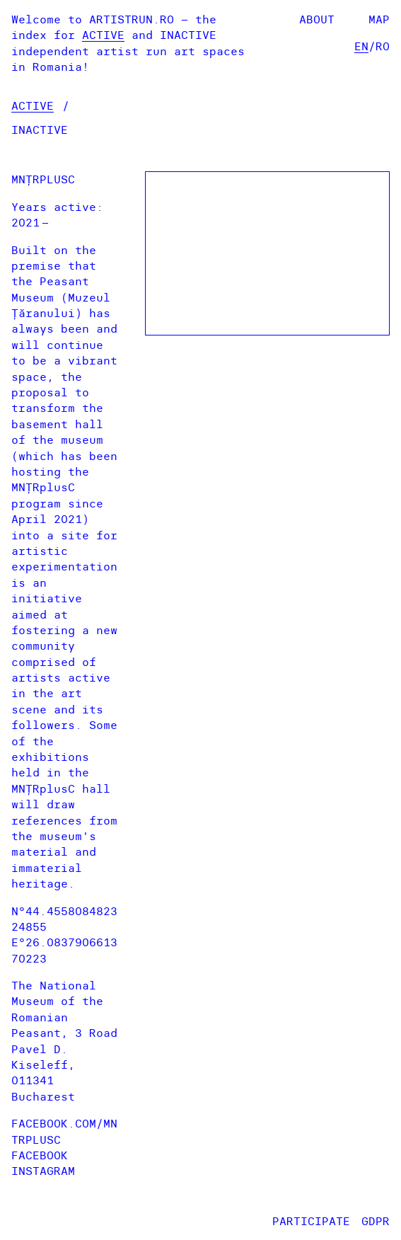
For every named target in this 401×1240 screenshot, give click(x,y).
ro (383, 46)
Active (103, 35)
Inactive (188, 35)
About (317, 19)
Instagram (43, 1171)
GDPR (375, 1221)
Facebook (39, 1155)
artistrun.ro (131, 19)
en (361, 46)
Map (379, 19)
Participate (311, 1221)
